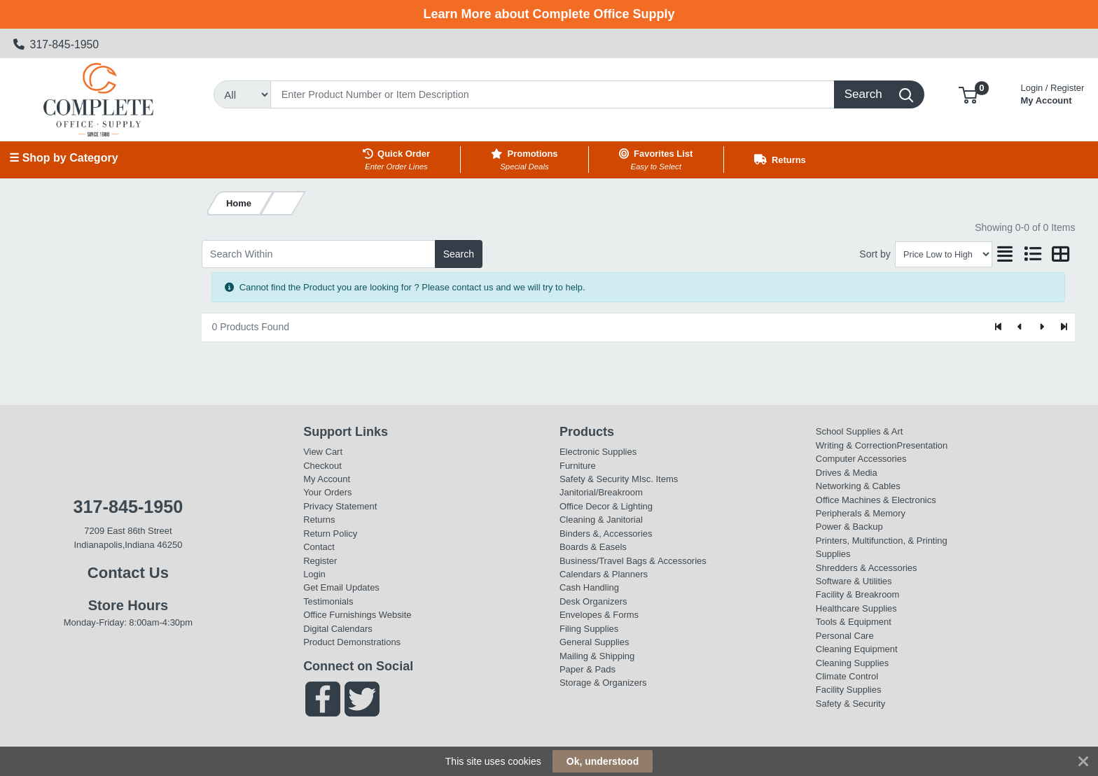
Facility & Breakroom (858, 594)
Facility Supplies (849, 689)
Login (314, 574)
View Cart (322, 451)
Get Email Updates (341, 587)
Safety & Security (594, 479)
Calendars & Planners (604, 574)
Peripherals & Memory (860, 513)
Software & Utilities (854, 581)
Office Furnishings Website (357, 614)
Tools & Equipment (853, 621)
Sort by (874, 254)
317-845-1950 (56, 44)
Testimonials (328, 601)
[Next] (1041, 327)
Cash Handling (589, 587)
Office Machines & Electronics (876, 500)
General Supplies (594, 642)
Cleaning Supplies (852, 663)
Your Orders (327, 492)
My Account (1053, 93)
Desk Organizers (593, 601)
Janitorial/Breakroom (601, 492)
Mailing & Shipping (597, 656)
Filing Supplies (589, 628)
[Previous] (1020, 327)
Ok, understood (603, 761)
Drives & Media (846, 472)
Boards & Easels (593, 547)
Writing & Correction (856, 445)
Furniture (578, 465)
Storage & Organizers (603, 682)
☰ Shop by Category (63, 158)
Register (320, 561)
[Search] (552, 94)
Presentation (922, 445)
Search (458, 254)
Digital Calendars (338, 628)
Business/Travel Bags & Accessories (633, 561)
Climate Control (847, 676)
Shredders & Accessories (866, 568)
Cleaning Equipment (857, 649)
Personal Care (845, 635)
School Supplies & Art (859, 431)
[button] (968, 94)
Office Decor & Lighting (606, 506)
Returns (319, 519)
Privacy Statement (340, 506)
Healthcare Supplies (856, 608)
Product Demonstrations (352, 642)
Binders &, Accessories (606, 533)
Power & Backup (849, 526)
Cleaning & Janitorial (601, 519)
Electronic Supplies (598, 451)
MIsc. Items (655, 479)
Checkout (322, 465)
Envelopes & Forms (599, 614)
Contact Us (128, 572)
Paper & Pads (588, 669)
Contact (319, 547)
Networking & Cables (858, 486)
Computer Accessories (861, 458)
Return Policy (330, 533)
